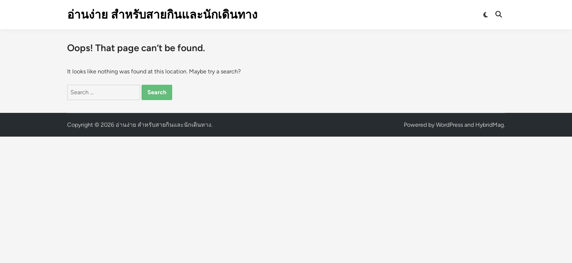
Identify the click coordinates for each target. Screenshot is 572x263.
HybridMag (489, 124)
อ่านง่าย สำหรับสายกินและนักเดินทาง (162, 15)
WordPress (449, 124)
